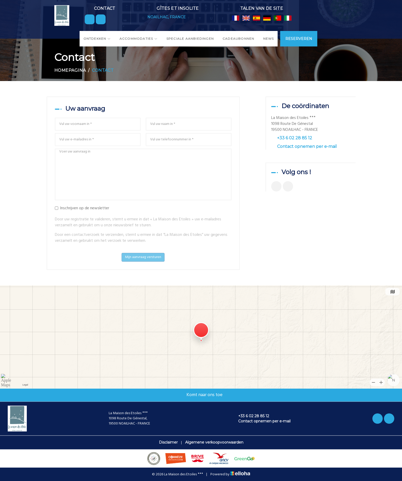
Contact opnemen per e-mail (307, 146)
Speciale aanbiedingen (190, 39)
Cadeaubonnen (238, 39)
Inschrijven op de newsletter (82, 208)
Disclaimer (168, 442)
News (268, 39)
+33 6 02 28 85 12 (250, 416)
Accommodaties (138, 39)
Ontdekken (97, 39)
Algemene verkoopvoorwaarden (214, 442)
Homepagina (70, 70)
